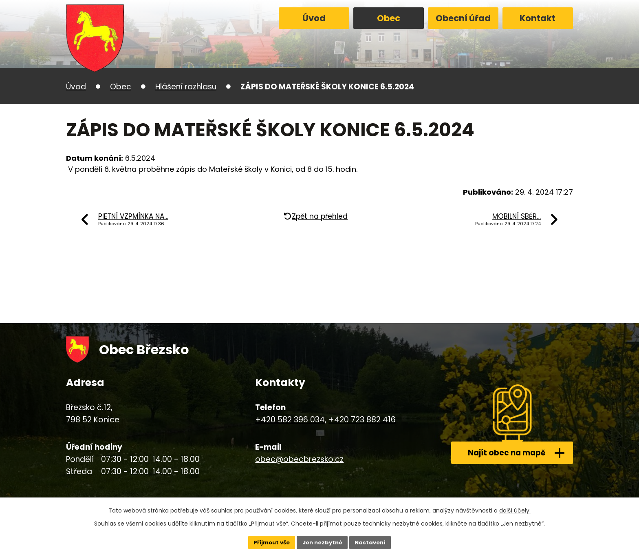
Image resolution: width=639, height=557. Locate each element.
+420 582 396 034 (290, 419)
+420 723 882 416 (362, 419)
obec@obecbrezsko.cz (299, 459)
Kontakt (537, 18)
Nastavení (373, 542)
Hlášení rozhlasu (185, 86)
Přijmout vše (268, 542)
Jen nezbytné (322, 542)
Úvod (314, 18)
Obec (388, 18)
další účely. (515, 509)
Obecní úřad (463, 18)
